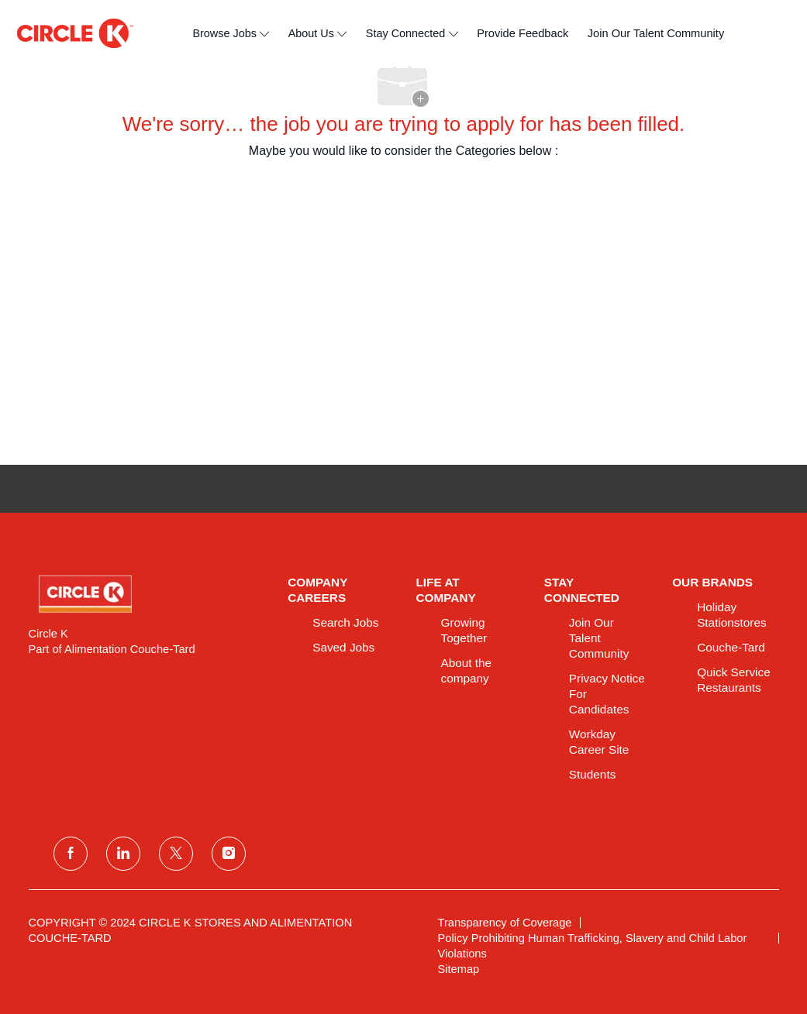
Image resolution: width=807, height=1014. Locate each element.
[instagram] (229, 854)
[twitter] (176, 854)
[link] (148, 594)
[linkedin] (123, 854)
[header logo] (75, 33)
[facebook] (70, 854)
